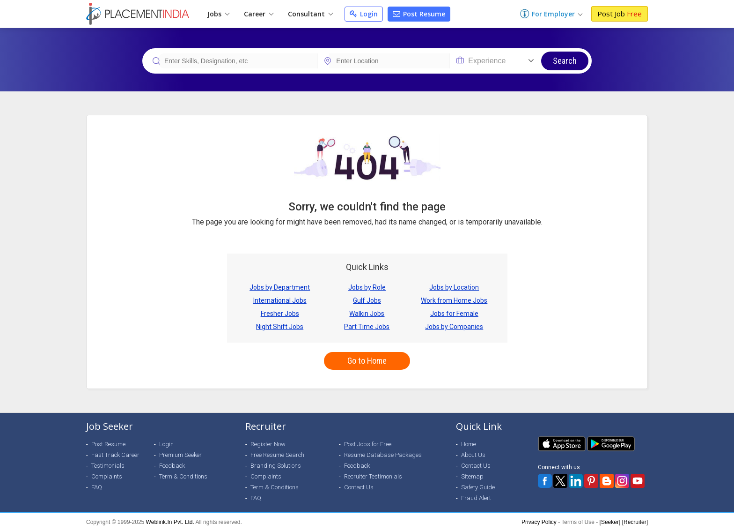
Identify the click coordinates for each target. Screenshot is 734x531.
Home (468, 444)
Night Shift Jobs (279, 326)
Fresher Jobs (280, 313)
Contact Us (359, 487)
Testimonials (108, 465)
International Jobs (280, 300)
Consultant (310, 13)
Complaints (106, 476)
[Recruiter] (635, 522)
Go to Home (367, 361)
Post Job (619, 13)
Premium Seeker (180, 454)
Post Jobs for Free (367, 444)
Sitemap (472, 476)
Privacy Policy (539, 522)
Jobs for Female (454, 313)
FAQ (96, 487)
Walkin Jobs (366, 313)
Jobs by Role (367, 287)
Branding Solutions (275, 465)
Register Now (268, 444)
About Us (473, 454)
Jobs (218, 13)
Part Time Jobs (366, 326)
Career (258, 13)
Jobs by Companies (454, 326)
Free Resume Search (277, 454)
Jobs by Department (280, 287)
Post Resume (419, 13)
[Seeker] (610, 522)
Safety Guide (478, 487)
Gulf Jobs (367, 300)
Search (565, 61)
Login (364, 13)
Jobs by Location (454, 287)
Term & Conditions (183, 476)
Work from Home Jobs (454, 300)
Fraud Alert (476, 497)
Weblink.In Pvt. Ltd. (170, 522)
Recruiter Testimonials (373, 476)
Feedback (172, 465)
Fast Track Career (115, 454)
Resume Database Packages (383, 454)
